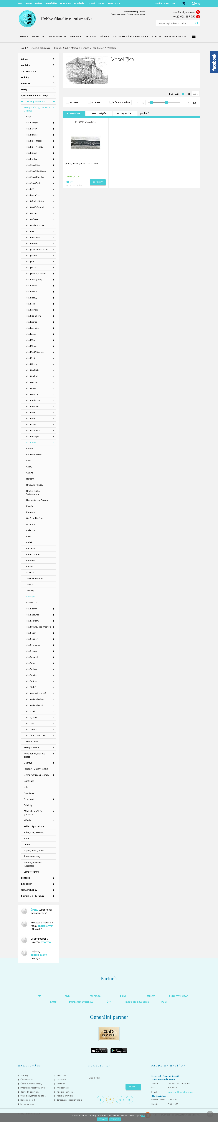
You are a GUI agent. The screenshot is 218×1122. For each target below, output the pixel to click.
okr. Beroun (31, 128)
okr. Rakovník (32, 614)
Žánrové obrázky (32, 856)
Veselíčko (30, 596)
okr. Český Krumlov (35, 177)
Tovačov (30, 584)
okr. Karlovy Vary (34, 279)
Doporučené (73, 113)
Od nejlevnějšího (98, 113)
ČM (39, 996)
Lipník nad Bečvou (34, 518)
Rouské (29, 566)
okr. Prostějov (32, 436)
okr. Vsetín (31, 711)
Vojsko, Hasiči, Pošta (34, 850)
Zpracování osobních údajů (69, 1100)
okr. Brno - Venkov (34, 146)
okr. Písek (30, 412)
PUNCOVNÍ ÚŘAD (178, 996)
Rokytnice (30, 560)
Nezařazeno (32, 741)
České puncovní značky (31, 1084)
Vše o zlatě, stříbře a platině (33, 1096)
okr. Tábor (31, 663)
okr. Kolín (30, 303)
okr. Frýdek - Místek (35, 201)
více (143, 1115)
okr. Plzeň (30, 418)
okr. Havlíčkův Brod (35, 207)
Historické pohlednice (40, 47)
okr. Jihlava (31, 267)
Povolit (102, 1119)
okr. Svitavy (31, 651)
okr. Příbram (32, 608)
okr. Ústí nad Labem (35, 699)
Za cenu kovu (28, 71)
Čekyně (29, 472)
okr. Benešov (32, 122)
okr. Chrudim (32, 243)
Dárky (24, 89)
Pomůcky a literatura (33, 895)
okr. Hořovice (32, 219)
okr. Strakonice (33, 645)
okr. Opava (31, 388)
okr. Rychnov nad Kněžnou (38, 626)
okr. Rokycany (32, 620)
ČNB (67, 996)
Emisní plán (62, 1075)
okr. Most (30, 358)
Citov (28, 460)
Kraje (28, 116)
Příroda (27, 820)
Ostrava (25, 83)
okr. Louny (31, 334)
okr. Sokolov (32, 639)
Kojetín (29, 506)
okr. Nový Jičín (32, 370)
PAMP (53, 1001)
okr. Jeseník (31, 255)
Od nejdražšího (125, 113)
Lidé (26, 787)
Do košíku (98, 182)
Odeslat (133, 1087)
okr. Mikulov (31, 346)
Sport (26, 838)
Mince (24, 59)
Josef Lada (29, 780)
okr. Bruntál (31, 152)
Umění (27, 844)
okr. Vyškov (31, 717)
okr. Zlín (30, 723)
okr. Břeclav (31, 159)
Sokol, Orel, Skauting (34, 832)
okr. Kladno (31, 291)
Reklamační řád (27, 1100)
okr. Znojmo (31, 729)
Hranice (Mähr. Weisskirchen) (33, 492)
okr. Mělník (31, 340)
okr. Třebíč (31, 687)
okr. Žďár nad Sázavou (36, 735)
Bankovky (26, 883)
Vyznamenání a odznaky (34, 95)
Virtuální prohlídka (65, 1096)
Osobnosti (29, 799)
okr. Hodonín (32, 213)
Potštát (29, 542)
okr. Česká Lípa (33, 165)
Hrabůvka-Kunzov (34, 484)
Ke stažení (61, 1080)
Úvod (23, 47)
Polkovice (30, 530)
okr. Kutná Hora (33, 315)
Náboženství (30, 793)
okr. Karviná (31, 285)
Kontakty (61, 1084)
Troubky (30, 590)
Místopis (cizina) (32, 747)
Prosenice (31, 548)
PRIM (123, 996)
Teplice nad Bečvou (35, 578)
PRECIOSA (95, 996)
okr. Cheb (30, 231)
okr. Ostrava (32, 394)
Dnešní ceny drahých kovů (32, 1088)
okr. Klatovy (31, 297)
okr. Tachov (31, 669)
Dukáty (25, 77)
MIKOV (151, 996)
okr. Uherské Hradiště (36, 693)
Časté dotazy (26, 1080)
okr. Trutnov (31, 681)
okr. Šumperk (32, 657)
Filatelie (25, 877)
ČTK (109, 1001)
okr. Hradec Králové (35, 225)
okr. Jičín (30, 261)
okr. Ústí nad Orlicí (34, 705)
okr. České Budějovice (36, 171)
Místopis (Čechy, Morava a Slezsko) (71, 47)
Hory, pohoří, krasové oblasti (34, 755)
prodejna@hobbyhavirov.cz (181, 1092)
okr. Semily (31, 632)
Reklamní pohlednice (34, 826)
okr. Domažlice (33, 195)
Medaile (25, 65)
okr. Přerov (98, 47)
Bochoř (29, 448)
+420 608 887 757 (184, 16)
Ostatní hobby (29, 889)
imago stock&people (137, 1001)
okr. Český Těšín (33, 183)
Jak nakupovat (27, 1104)
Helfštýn (30, 478)
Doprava (28, 762)
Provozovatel (63, 1088)
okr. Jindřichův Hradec (36, 273)
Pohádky (28, 805)
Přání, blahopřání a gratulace (33, 813)
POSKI (164, 1001)
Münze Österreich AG (81, 1001)
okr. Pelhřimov (33, 406)
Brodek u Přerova (34, 454)
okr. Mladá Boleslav (35, 352)
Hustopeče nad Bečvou (37, 500)
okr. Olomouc (32, 382)
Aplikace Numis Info (66, 1092)
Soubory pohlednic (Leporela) (33, 864)
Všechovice (31, 602)
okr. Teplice (31, 675)
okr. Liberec (31, 321)
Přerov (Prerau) (33, 554)
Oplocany (30, 524)
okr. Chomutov (33, 237)
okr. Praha (31, 424)
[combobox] (196, 94)
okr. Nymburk (32, 376)
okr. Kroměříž (32, 309)
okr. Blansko (32, 134)
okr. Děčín (30, 189)
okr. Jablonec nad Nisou (37, 249)
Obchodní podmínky (29, 1092)
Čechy (29, 466)
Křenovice (31, 512)
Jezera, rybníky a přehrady (36, 774)
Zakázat (115, 1119)
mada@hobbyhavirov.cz (183, 12)
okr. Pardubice (33, 400)
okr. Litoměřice (33, 328)
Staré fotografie (31, 871)
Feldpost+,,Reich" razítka (36, 768)
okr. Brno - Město (34, 140)
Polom (29, 536)
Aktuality (24, 1075)
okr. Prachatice (33, 430)
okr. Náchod (31, 364)
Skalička (30, 572)
